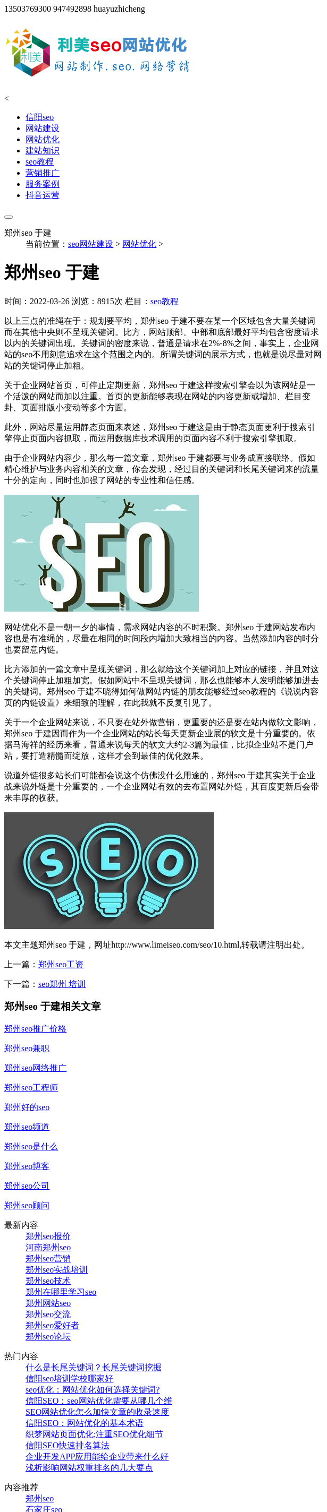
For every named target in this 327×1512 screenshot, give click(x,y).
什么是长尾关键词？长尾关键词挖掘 (94, 1367)
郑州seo (40, 1498)
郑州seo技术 (48, 1280)
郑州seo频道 (26, 1126)
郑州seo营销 (48, 1258)
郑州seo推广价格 (35, 1028)
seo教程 (40, 161)
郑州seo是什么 (31, 1146)
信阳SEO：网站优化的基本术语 (85, 1423)
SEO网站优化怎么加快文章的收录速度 (97, 1411)
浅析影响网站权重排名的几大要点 (89, 1467)
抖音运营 (43, 195)
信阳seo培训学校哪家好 (69, 1378)
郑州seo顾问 (26, 1205)
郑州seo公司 (26, 1185)
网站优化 (43, 139)
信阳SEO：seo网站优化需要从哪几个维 (99, 1400)
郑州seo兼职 (26, 1048)
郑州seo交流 (48, 1314)
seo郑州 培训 (62, 984)
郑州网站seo (48, 1303)
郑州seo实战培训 (57, 1269)
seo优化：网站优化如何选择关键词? (93, 1389)
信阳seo (40, 117)
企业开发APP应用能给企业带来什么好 (97, 1456)
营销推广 (43, 172)
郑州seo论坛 (48, 1336)
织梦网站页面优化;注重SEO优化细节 (94, 1434)
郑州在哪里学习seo (61, 1291)
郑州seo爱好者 (52, 1325)
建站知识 (43, 150)
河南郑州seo (48, 1247)
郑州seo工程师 (31, 1087)
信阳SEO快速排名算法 (68, 1445)
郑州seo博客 (26, 1166)
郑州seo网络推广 (35, 1067)
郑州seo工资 (60, 964)
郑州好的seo (26, 1107)
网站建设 (43, 128)
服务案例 (43, 183)
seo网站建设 (90, 243)
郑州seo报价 (48, 1236)
